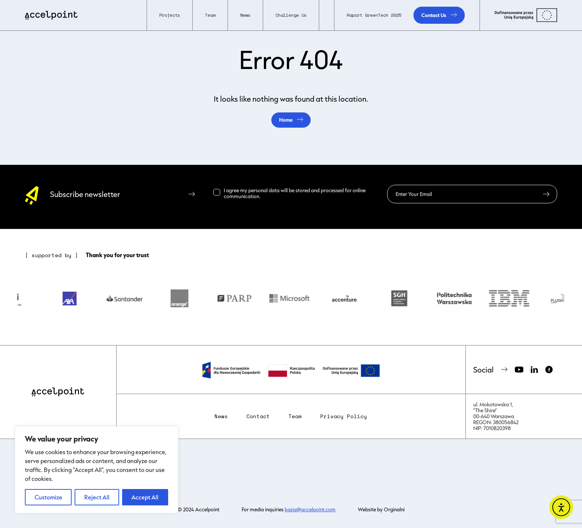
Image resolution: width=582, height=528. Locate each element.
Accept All (144, 497)
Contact (258, 416)
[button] (169, 15)
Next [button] (570, 299)
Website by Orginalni (381, 509)
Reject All (96, 497)
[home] (51, 15)
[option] (20, 299)
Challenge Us (291, 15)
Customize (48, 497)
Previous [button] (12, 299)
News (245, 15)
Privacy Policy (343, 416)
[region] (96, 469)
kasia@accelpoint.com (310, 509)
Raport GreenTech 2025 (374, 15)
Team (295, 416)
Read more (273, 196)
